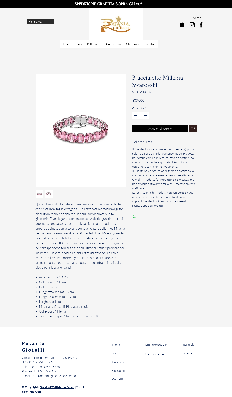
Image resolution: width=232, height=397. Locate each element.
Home (116, 344)
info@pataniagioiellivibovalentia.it (55, 376)
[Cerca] (40, 22)
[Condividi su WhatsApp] (134, 216)
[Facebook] (201, 24)
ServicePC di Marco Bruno (57, 387)
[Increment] (145, 115)
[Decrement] (135, 115)
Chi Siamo (118, 370)
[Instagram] (192, 24)
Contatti (117, 379)
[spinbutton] (140, 115)
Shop (115, 353)
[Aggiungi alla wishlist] (193, 128)
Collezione (118, 362)
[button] (182, 24)
